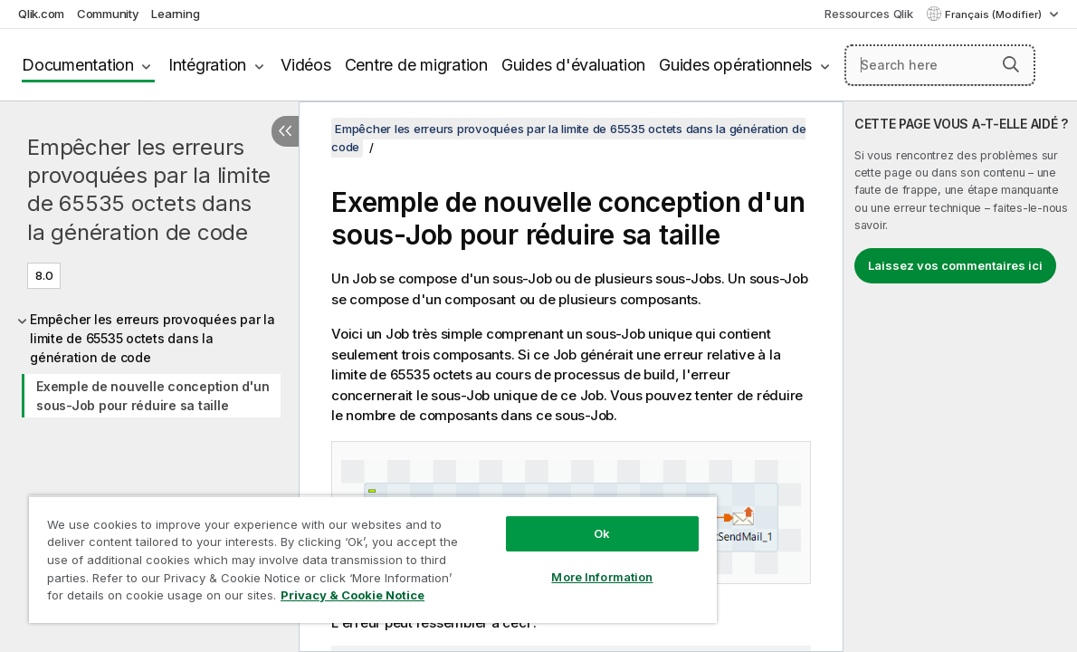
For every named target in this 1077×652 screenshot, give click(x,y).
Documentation (78, 64)
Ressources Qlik (868, 13)
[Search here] (940, 65)
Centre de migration (416, 64)
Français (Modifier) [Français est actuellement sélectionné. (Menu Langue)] (994, 14)
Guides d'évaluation (573, 64)
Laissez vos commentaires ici (955, 265)
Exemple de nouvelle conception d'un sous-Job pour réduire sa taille (152, 396)
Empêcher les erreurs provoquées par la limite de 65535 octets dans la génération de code (149, 189)
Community (108, 13)
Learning (175, 13)
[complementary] (960, 376)
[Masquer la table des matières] (285, 131)
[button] (1011, 64)
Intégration (207, 64)
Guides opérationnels (735, 64)
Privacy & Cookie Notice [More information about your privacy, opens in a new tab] (152, 598)
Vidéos (306, 64)
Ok (548, 520)
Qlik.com (41, 13)
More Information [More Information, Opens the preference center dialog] (548, 563)
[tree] (149, 362)
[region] (341, 552)
